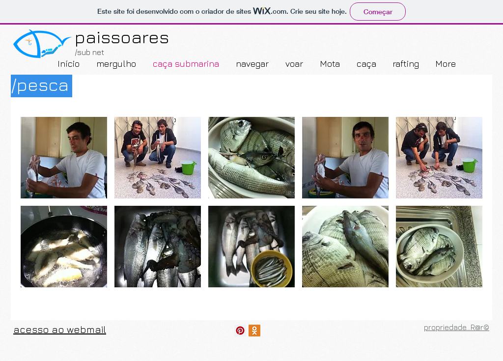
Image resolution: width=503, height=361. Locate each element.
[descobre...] (240, 330)
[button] (64, 157)
